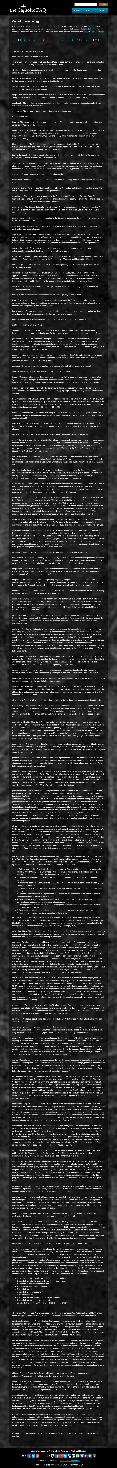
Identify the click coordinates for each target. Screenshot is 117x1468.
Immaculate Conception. (70, 1461)
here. (102, 32)
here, (86, 32)
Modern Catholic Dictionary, (85, 29)
